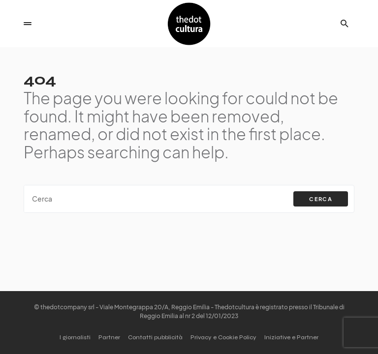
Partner (109, 337)
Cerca (320, 199)
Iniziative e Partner (291, 337)
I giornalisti (75, 337)
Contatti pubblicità (155, 337)
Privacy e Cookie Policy (223, 337)
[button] (27, 23)
